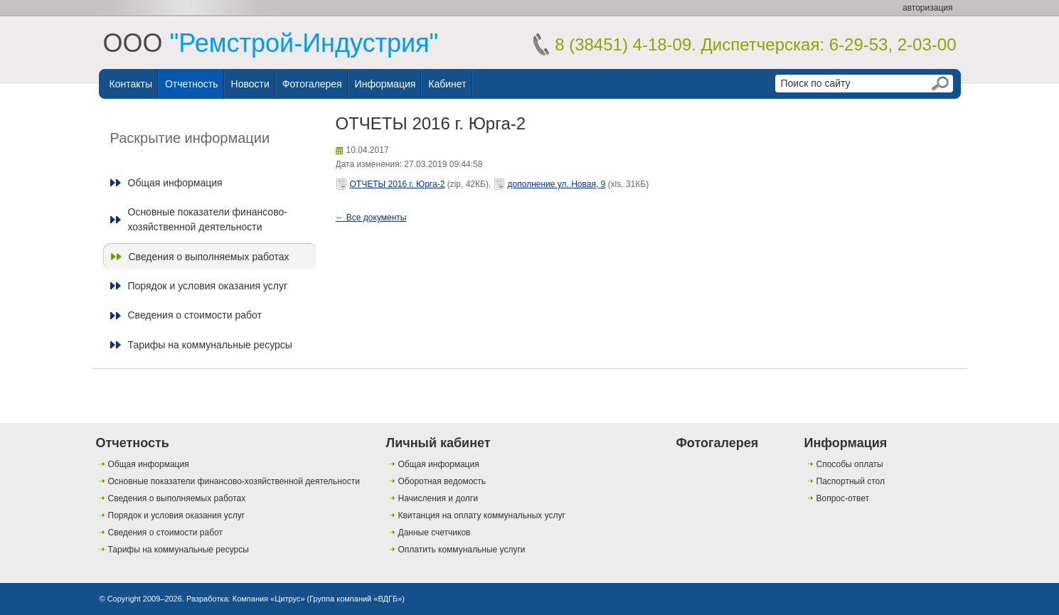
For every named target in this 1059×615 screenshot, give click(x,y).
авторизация (927, 8)
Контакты (131, 84)
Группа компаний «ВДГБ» (355, 598)
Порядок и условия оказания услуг (208, 286)
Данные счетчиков (434, 533)
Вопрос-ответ (842, 498)
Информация (385, 84)
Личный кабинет (438, 443)
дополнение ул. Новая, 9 (557, 184)
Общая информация (175, 182)
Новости (250, 84)
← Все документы (371, 218)
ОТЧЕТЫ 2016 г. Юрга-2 (397, 184)
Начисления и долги (438, 498)
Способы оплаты (849, 464)
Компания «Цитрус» (269, 598)
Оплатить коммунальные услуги (462, 550)
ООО (271, 43)
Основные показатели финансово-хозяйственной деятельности (207, 219)
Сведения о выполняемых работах (209, 256)
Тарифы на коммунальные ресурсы (210, 345)
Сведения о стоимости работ (195, 315)
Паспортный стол (850, 481)
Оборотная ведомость (442, 481)
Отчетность (191, 84)
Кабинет (447, 84)
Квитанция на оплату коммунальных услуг (481, 515)
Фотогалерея (312, 84)
